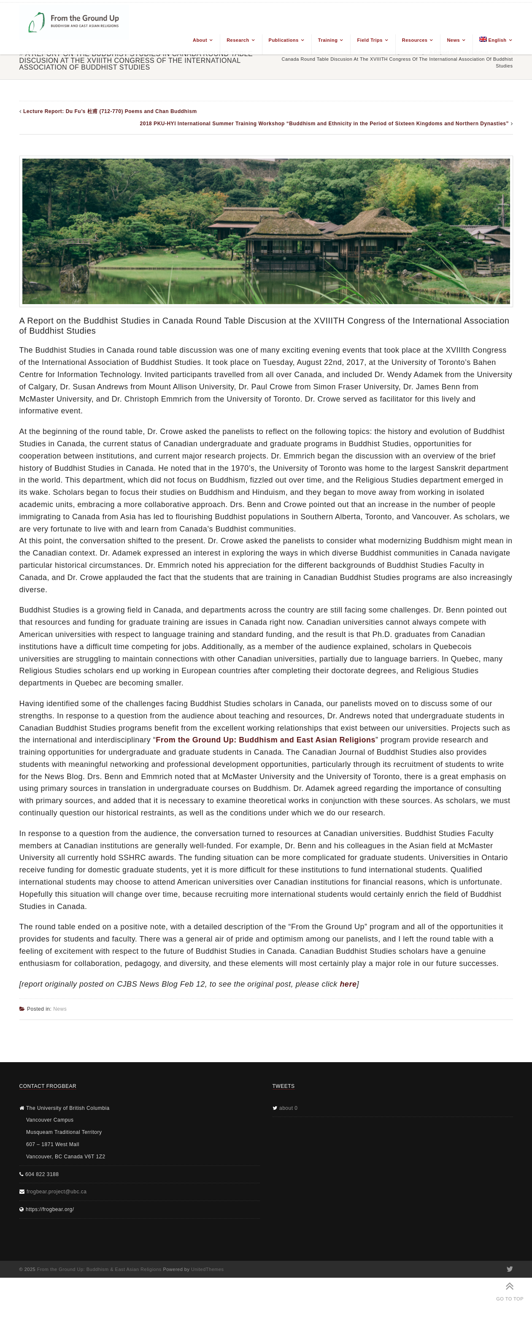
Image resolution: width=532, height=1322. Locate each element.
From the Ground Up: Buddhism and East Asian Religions (265, 740)
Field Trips (369, 40)
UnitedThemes (207, 1269)
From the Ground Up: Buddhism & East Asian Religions (99, 1269)
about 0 (288, 1108)
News (453, 40)
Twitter (509, 1269)
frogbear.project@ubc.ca (56, 1192)
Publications (284, 40)
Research (238, 40)
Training (328, 40)
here (348, 984)
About (200, 40)
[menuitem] (493, 44)
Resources (415, 40)
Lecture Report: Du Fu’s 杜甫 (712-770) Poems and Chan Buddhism (110, 111)
